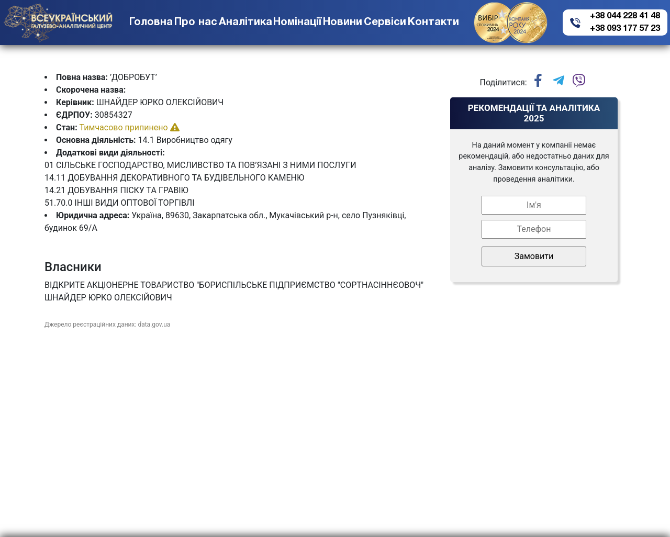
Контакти (433, 22)
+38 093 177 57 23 (625, 28)
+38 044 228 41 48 (625, 16)
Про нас (195, 22)
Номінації (297, 22)
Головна (151, 22)
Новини (342, 22)
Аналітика (245, 22)
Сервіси (385, 22)
